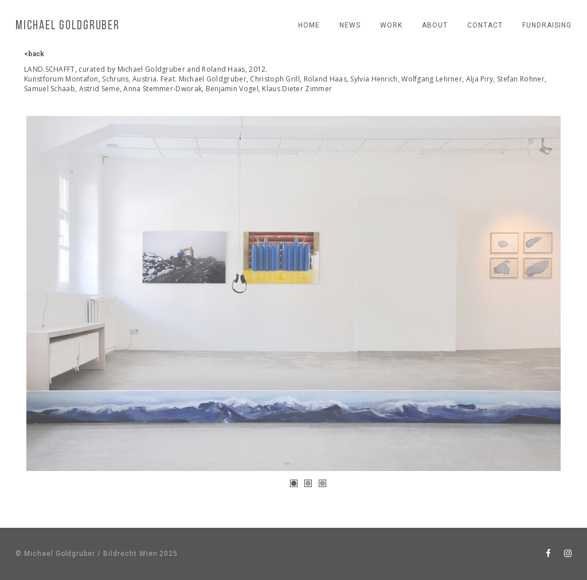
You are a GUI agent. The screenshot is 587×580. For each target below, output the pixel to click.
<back (34, 54)
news (350, 25)
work (391, 25)
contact (485, 25)
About (435, 25)
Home (309, 25)
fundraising (547, 25)
